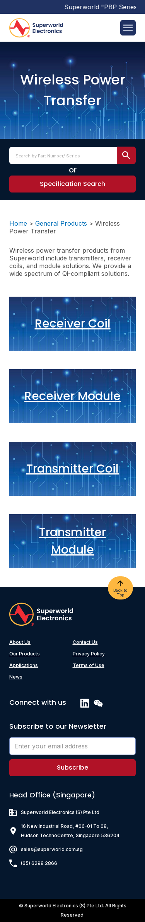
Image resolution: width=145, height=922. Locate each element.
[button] (72, 184)
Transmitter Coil (72, 469)
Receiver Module (72, 396)
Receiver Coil (73, 324)
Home (18, 223)
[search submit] (126, 155)
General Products (61, 223)
